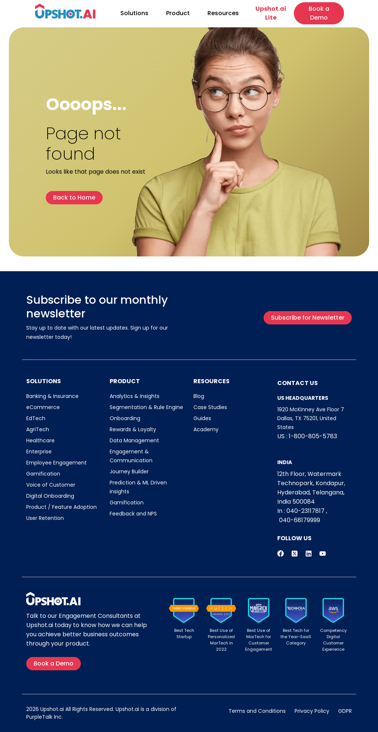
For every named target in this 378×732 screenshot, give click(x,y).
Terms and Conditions (257, 711)
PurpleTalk (39, 717)
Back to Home (74, 197)
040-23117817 (305, 511)
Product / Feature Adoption (61, 507)
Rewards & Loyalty (133, 429)
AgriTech (37, 429)
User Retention (45, 518)
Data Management (134, 440)
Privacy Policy (312, 711)
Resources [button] (223, 13)
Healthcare (40, 440)
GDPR (345, 711)
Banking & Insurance (52, 396)
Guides (202, 418)
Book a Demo (319, 13)
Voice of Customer (50, 484)
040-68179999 (299, 520)
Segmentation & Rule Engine (146, 407)
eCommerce (43, 407)
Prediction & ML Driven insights (138, 487)
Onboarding (125, 418)
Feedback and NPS (133, 513)
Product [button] (178, 13)
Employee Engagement (56, 462)
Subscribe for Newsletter (307, 317)
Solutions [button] (134, 13)
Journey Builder (129, 471)
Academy (206, 429)
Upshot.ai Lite (270, 13)
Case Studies (210, 407)
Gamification (43, 473)
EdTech (35, 418)
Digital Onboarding (50, 496)
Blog (198, 396)
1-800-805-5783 (313, 436)
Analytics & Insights (134, 396)
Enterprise (39, 451)
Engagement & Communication (131, 456)
